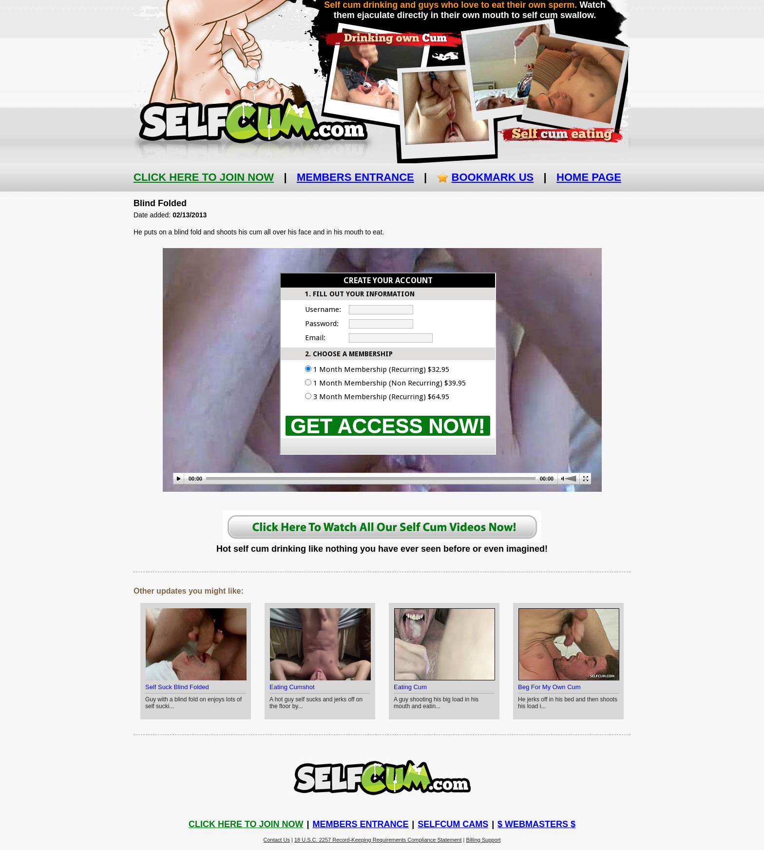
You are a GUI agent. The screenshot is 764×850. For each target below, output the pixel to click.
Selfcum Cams (453, 824)
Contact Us (277, 840)
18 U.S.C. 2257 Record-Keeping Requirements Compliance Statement (378, 840)
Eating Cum (410, 687)
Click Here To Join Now (204, 177)
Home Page (588, 177)
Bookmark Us (493, 177)
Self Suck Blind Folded (177, 687)
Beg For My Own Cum (549, 687)
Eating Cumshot (292, 687)
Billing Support (483, 840)
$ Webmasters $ (536, 824)
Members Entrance (355, 177)
